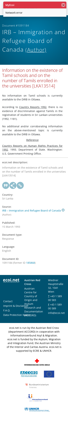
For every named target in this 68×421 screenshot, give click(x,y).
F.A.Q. (6, 310)
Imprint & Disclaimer (15, 306)
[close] (63, 5)
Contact (8, 301)
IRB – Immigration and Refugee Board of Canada (33, 210)
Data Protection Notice (16, 315)
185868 (30, 262)
